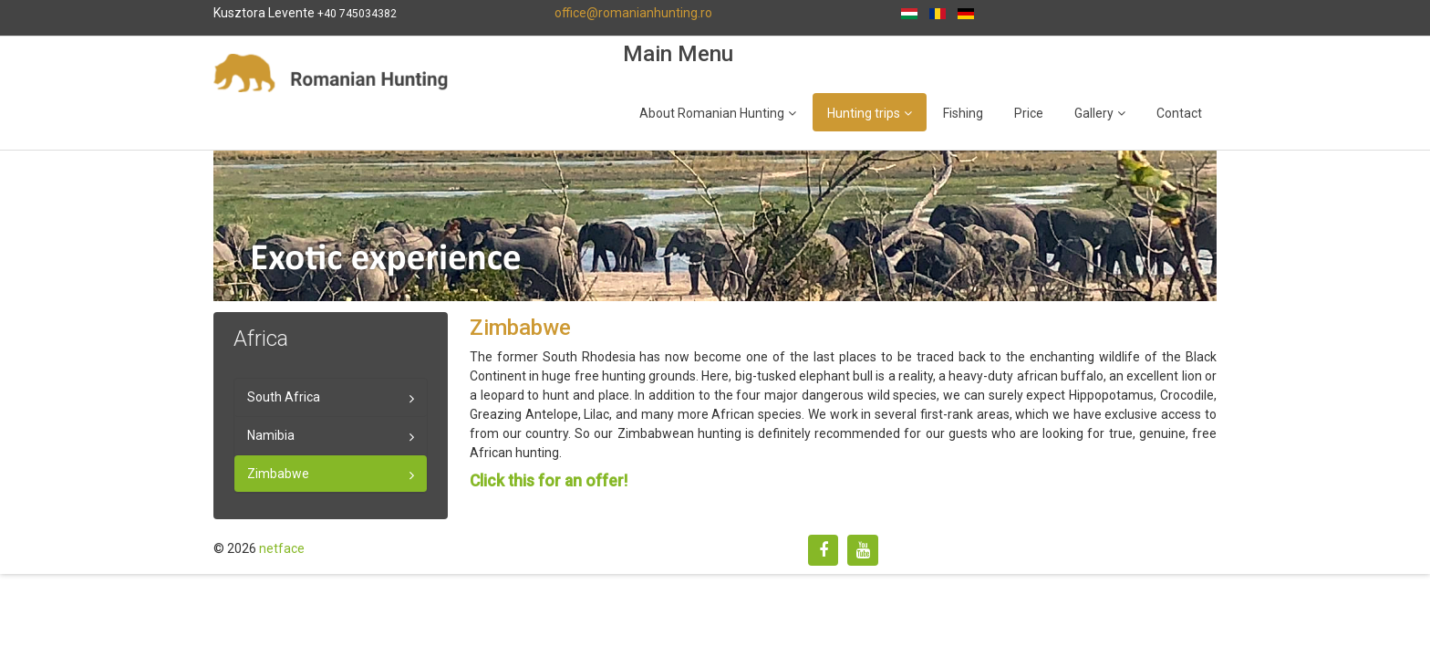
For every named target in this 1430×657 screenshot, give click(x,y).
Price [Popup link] (1028, 113)
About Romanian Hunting (711, 113)
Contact (1179, 113)
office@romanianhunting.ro (633, 12)
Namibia (271, 435)
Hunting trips (863, 113)
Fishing (963, 113)
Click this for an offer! (548, 481)
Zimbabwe (278, 473)
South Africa (283, 397)
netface (282, 548)
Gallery (1094, 113)
